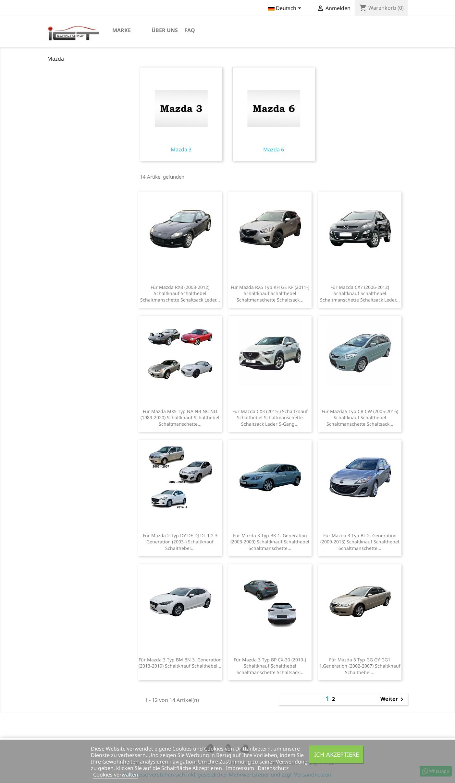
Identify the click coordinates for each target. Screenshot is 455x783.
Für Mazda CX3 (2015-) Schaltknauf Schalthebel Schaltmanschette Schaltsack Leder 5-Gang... (270, 417)
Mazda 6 (274, 114)
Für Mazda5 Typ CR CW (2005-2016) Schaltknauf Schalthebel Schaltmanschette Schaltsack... (360, 417)
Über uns (165, 30)
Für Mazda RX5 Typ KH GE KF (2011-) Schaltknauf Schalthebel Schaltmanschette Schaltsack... (270, 293)
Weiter (393, 699)
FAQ (189, 30)
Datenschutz (273, 768)
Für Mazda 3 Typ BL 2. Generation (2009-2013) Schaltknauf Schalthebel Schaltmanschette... (359, 542)
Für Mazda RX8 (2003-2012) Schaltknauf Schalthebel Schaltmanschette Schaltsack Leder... (180, 293)
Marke (121, 30)
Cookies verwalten (115, 774)
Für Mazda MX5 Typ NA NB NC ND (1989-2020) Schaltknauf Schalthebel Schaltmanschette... (180, 417)
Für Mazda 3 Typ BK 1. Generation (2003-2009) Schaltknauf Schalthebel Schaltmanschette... (269, 542)
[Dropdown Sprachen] (285, 9)
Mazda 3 (181, 114)
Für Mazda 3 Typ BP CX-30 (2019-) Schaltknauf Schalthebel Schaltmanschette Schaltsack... (270, 666)
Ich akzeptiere (336, 754)
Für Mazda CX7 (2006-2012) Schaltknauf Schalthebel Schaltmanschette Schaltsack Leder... (360, 293)
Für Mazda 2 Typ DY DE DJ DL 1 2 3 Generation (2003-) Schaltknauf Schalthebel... (180, 542)
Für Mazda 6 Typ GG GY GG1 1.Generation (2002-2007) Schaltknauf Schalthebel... (359, 666)
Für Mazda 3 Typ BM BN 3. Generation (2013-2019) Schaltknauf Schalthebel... (180, 663)
